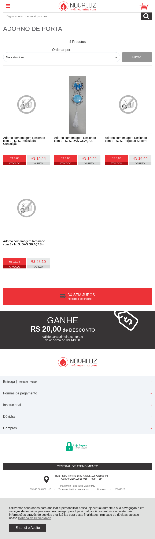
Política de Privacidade (34, 518)
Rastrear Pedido (27, 386)
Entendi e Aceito (27, 527)
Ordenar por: (61, 50)
